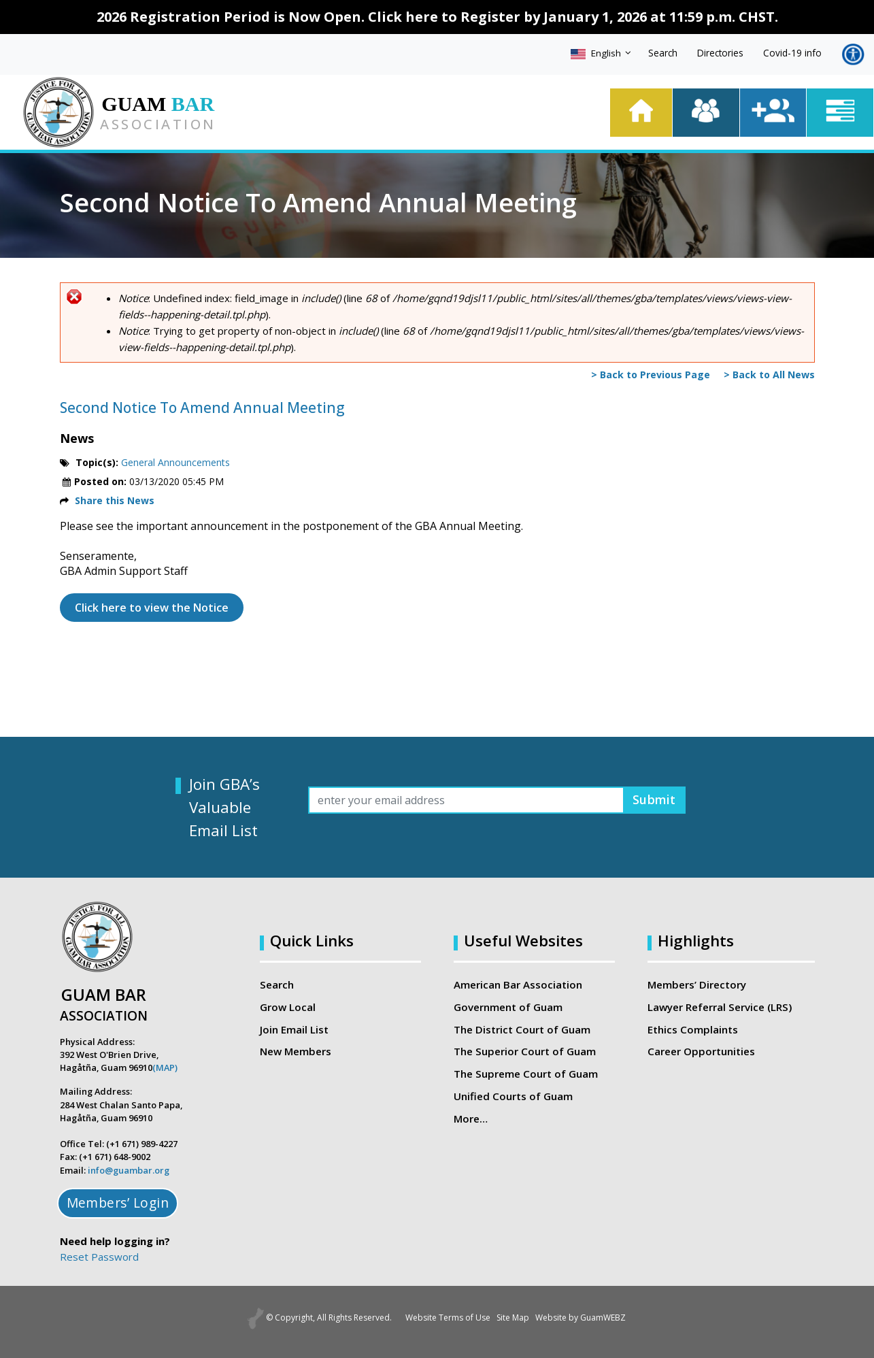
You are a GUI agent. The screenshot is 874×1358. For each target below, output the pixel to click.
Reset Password (99, 1256)
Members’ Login (118, 1202)
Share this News (114, 500)
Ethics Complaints (692, 1029)
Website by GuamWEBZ (594, 1317)
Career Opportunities (700, 1051)
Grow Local (288, 1007)
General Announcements (175, 462)
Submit (651, 800)
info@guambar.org (128, 1170)
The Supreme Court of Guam (525, 1073)
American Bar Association (518, 984)
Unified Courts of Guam (512, 1095)
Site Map (513, 1317)
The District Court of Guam (522, 1029)
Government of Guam (508, 1007)
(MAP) (165, 1067)
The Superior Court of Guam (524, 1051)
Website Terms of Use (435, 1317)
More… (471, 1118)
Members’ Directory (696, 984)
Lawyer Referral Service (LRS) (720, 1007)
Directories (720, 52)
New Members (295, 1051)
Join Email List (294, 1029)
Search (662, 52)
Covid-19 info (792, 52)
